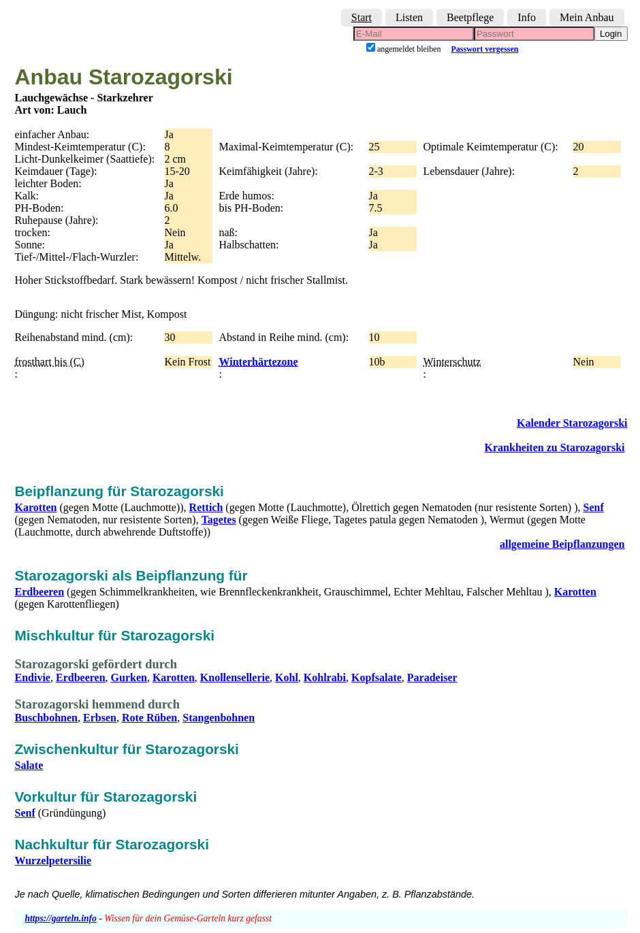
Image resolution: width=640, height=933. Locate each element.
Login (611, 34)
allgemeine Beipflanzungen (562, 544)
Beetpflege (470, 17)
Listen (409, 17)
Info (526, 17)
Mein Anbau (587, 17)
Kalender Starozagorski (572, 423)
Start (361, 17)
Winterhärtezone (258, 361)
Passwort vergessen (485, 49)
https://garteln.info (61, 918)
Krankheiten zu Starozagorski (555, 447)
